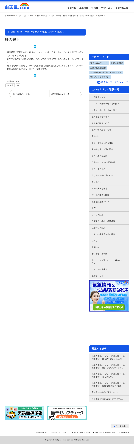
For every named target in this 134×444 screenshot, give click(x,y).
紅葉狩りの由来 (98, 228)
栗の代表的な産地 (99, 156)
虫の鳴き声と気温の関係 (102, 149)
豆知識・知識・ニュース (25, 16)
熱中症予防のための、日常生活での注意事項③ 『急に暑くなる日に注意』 (108, 357)
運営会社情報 (124, 433)
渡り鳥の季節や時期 (100, 195)
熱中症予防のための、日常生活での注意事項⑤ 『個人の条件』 (108, 375)
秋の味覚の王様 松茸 (101, 130)
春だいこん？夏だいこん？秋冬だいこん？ (108, 261)
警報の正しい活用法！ (100, 77)
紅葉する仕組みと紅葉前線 (103, 221)
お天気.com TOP (40, 433)
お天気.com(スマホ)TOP (60, 433)
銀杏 (94, 208)
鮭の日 (94, 241)
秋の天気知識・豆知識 (45, 16)
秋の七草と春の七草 (100, 117)
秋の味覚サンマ (98, 97)
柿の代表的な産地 (99, 188)
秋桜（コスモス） (99, 169)
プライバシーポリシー (81, 433)
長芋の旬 (95, 247)
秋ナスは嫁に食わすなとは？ (104, 110)
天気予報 (71, 8)
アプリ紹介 (106, 8)
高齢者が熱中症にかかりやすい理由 (107, 399)
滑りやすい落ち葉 (99, 254)
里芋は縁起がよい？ (100, 202)
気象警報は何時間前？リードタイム (106, 72)
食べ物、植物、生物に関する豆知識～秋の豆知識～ (76, 16)
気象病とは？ (97, 276)
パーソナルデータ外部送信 (104, 433)
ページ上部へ (122, 426)
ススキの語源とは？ (100, 123)
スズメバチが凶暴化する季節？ (105, 103)
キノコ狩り (96, 182)
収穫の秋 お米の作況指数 (103, 162)
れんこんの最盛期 (99, 269)
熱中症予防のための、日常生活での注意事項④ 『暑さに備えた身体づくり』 (108, 366)
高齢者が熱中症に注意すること (105, 392)
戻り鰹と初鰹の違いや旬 (102, 175)
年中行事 (83, 8)
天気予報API (121, 8)
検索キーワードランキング (114, 82)
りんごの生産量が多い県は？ (104, 234)
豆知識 (94, 8)
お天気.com (17, 7)
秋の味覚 (10, 85)
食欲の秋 (95, 136)
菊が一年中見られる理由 (102, 143)
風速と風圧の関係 (98, 68)
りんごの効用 (97, 214)
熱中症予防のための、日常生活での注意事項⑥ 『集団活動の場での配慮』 (108, 384)
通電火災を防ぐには (99, 63)
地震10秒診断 (117, 63)
